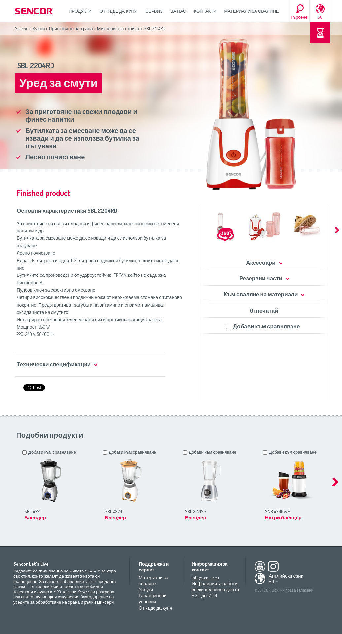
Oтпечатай (264, 310)
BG (320, 17)
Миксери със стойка (118, 28)
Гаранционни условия (153, 598)
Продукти (80, 11)
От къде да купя (119, 11)
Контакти (205, 11)
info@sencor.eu (205, 577)
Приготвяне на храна (71, 28)
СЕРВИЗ (154, 11)
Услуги (146, 589)
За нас (178, 11)
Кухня (38, 28)
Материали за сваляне (251, 11)
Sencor (21, 28)
